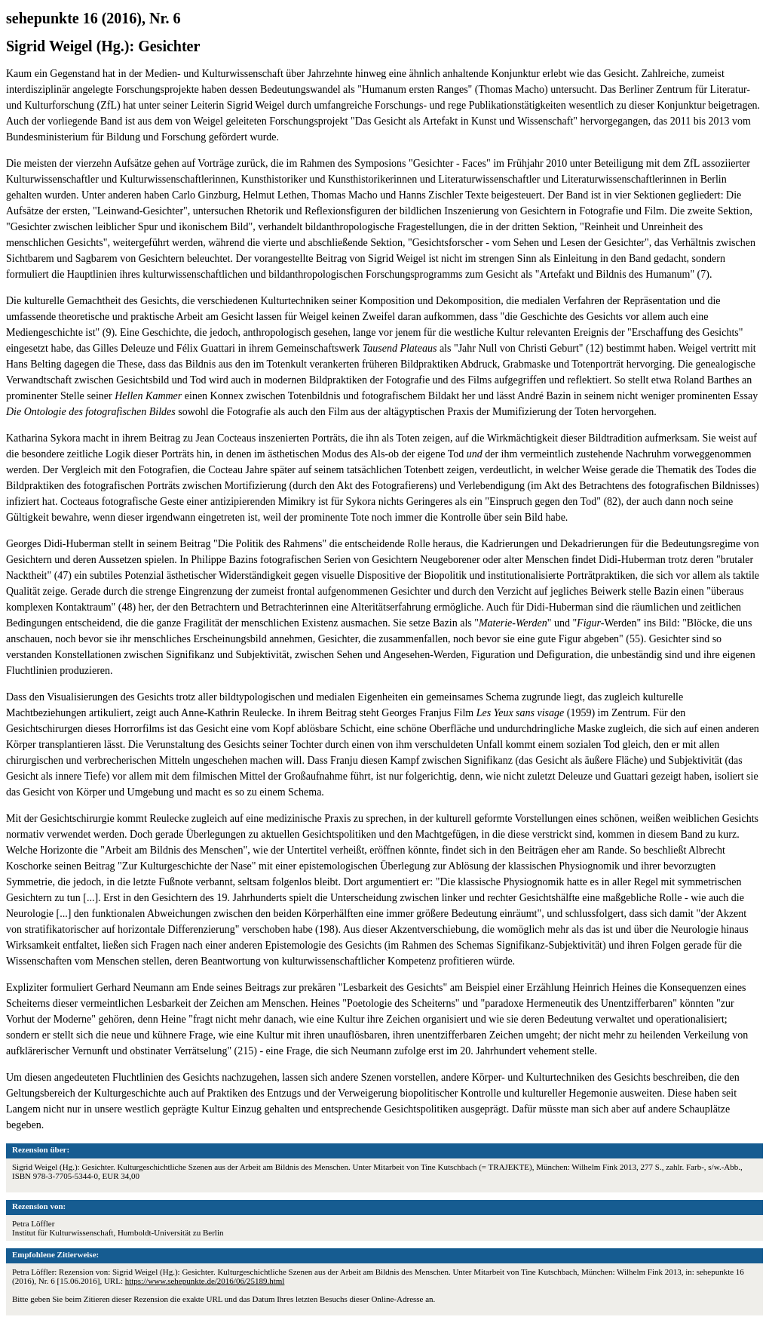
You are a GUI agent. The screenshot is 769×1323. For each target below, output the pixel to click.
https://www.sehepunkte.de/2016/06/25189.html (205, 1280)
